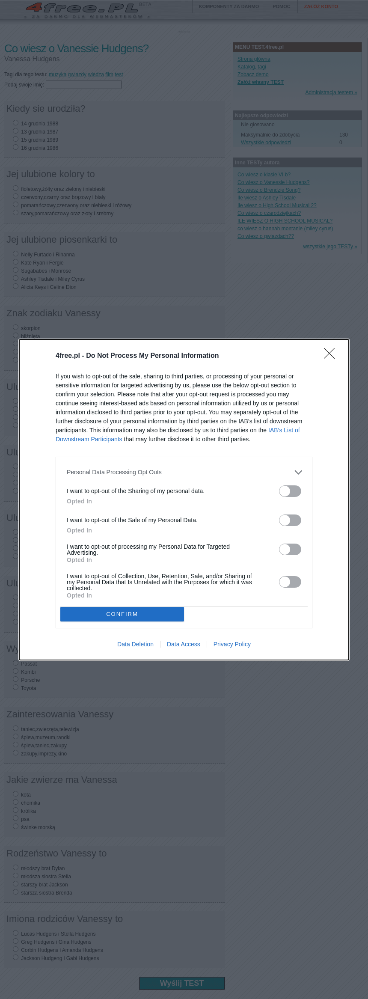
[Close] (332, 356)
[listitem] (184, 472)
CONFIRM (122, 614)
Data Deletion (135, 644)
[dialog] (184, 499)
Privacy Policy (232, 644)
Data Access (183, 644)
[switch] (290, 491)
